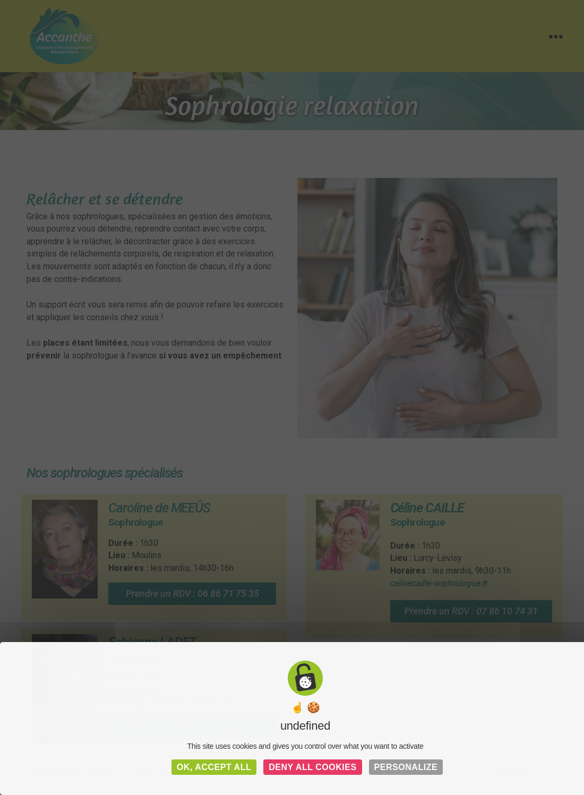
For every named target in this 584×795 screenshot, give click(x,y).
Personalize (406, 767)
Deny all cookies (313, 767)
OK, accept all (214, 767)
